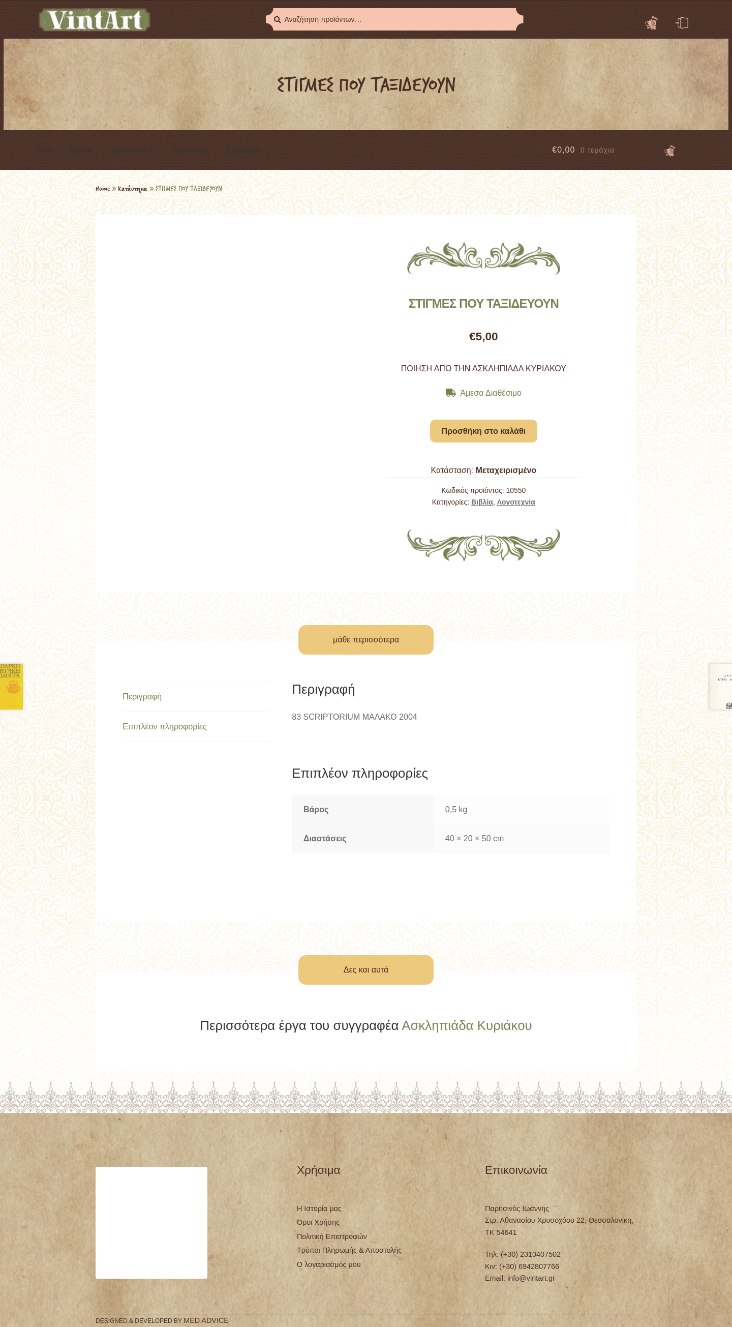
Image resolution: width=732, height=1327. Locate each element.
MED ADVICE (206, 1320)
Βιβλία (81, 149)
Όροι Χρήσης (318, 1222)
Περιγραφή (142, 696)
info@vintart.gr (531, 1278)
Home (103, 188)
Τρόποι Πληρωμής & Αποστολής (349, 1250)
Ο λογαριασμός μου (329, 1264)
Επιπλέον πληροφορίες (165, 726)
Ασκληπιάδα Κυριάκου (467, 1025)
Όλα (44, 149)
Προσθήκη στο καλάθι (484, 431)
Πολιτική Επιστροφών (332, 1236)
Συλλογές (243, 149)
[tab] (196, 697)
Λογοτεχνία (516, 502)
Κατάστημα (132, 188)
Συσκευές (191, 149)
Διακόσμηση (133, 149)
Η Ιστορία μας (319, 1208)
